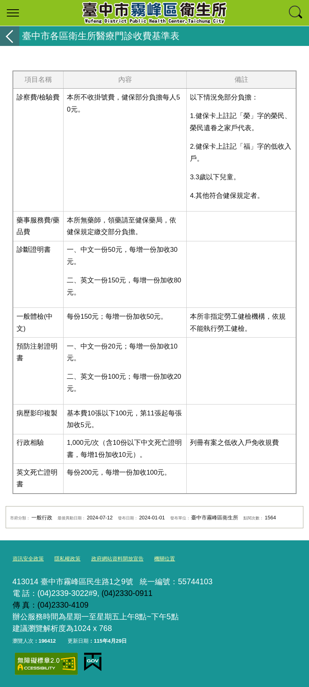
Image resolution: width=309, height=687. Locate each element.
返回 (9, 36)
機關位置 (164, 559)
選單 (13, 13)
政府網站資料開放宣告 (117, 559)
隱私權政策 (67, 559)
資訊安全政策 (28, 559)
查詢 (296, 13)
